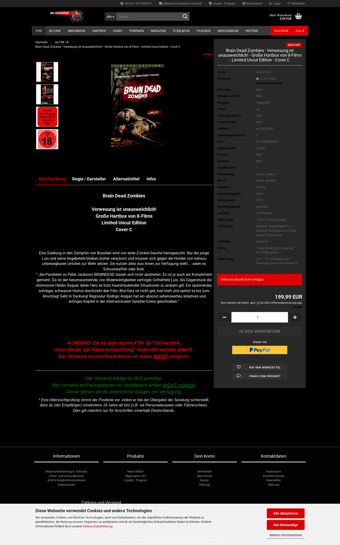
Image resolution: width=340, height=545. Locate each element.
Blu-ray (55, 31)
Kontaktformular (274, 476)
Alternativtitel (126, 178)
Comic (117, 31)
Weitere (252, 31)
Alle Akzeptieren (285, 513)
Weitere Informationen (285, 535)
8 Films (207, 54)
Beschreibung (52, 178)
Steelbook (181, 31)
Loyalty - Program (222, 3)
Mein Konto (204, 476)
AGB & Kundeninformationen (66, 480)
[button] (252, 3)
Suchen (281, 31)
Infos (151, 178)
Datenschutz (66, 484)
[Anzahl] (259, 317)
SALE (300, 31)
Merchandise (228, 31)
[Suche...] (110, 16)
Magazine (158, 31)
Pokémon (136, 31)
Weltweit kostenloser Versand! (180, 3)
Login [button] (274, 3)
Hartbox (99, 31)
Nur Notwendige (286, 525)
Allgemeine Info (135, 476)
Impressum (273, 471)
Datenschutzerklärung (97, 526)
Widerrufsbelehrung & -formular (66, 471)
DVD (39, 31)
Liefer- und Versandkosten (66, 476)
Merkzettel (296, 3)
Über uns (274, 484)
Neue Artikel (135, 471)
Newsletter (273, 480)
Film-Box (204, 31)
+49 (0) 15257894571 (136, 3)
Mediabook (76, 31)
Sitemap (204, 484)
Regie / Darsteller (89, 178)
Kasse (204, 480)
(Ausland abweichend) (269, 83)
